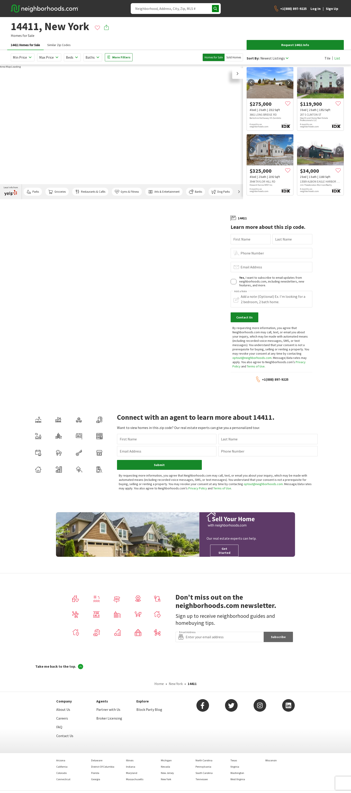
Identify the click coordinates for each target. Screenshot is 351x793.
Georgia (95, 779)
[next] (288, 82)
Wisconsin (271, 760)
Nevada (165, 766)
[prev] (251, 82)
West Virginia (237, 779)
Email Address (251, 267)
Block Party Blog (149, 709)
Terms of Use (256, 366)
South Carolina (204, 773)
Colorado (61, 773)
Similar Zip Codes (59, 45)
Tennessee (202, 779)
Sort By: (253, 58)
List (337, 58)
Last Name (283, 239)
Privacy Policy (197, 488)
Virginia (234, 766)
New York (176, 683)
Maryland (131, 773)
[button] (237, 73)
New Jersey (167, 773)
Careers (62, 718)
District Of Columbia (102, 766)
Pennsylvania (203, 766)
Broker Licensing (109, 718)
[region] (121, 131)
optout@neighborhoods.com (252, 358)
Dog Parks (221, 192)
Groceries (56, 192)
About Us (63, 709)
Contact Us (64, 735)
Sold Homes (233, 57)
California (62, 766)
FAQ (59, 727)
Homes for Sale (214, 57)
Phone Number (252, 253)
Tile (327, 58)
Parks (33, 192)
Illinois (129, 760)
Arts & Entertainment (163, 192)
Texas (233, 760)
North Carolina (204, 760)
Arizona (60, 760)
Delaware (96, 760)
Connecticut (63, 779)
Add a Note (240, 291)
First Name (241, 239)
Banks (195, 192)
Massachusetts (134, 779)
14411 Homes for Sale (25, 45)
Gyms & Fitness (127, 192)
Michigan (166, 760)
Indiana (130, 766)
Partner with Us (108, 709)
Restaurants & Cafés (90, 192)
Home (159, 683)
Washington (237, 773)
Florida (95, 773)
